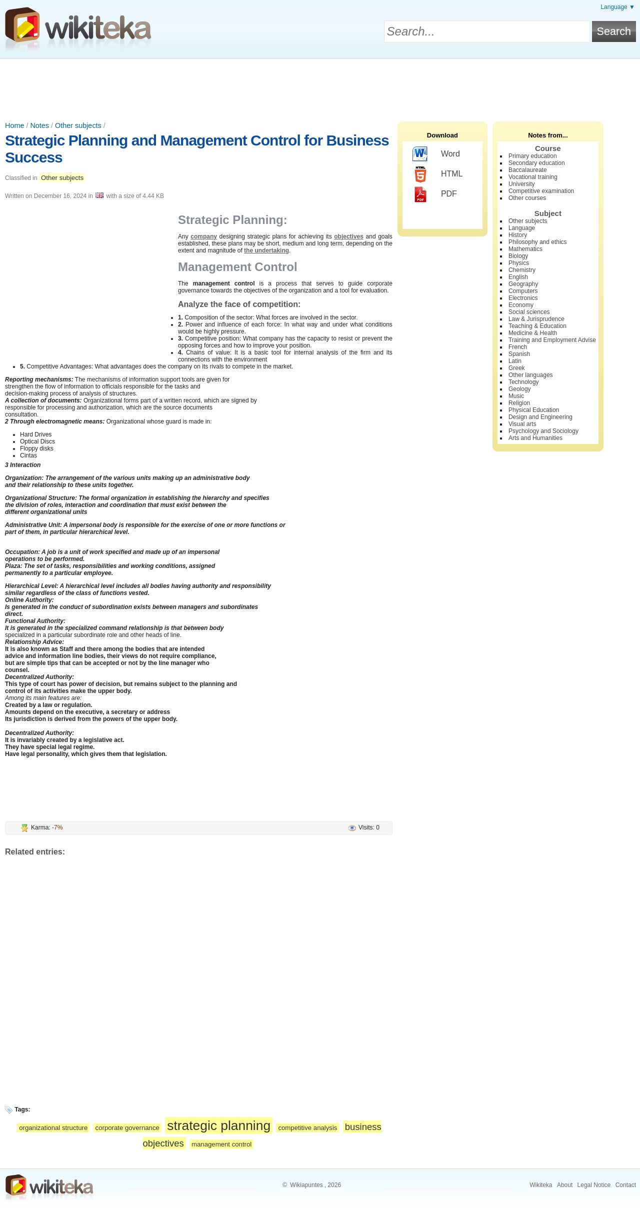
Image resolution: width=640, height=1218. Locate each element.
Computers (523, 291)
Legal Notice (594, 1185)
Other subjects (78, 126)
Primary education (532, 156)
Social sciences (529, 312)
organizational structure (53, 1128)
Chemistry (522, 270)
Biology (518, 256)
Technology (523, 382)
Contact (626, 1185)
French (517, 347)
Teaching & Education (537, 326)
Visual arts (522, 424)
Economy (521, 305)
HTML (437, 174)
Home (14, 126)
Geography (523, 284)
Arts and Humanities (535, 438)
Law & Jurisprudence (536, 319)
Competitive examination (541, 191)
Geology (519, 389)
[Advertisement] (320, 87)
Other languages (530, 375)
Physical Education (533, 410)
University (521, 184)
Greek (516, 368)
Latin (515, 361)
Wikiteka (541, 1185)
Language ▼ (617, 7)
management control (222, 1144)
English (518, 277)
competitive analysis (307, 1128)
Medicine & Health (532, 333)
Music (516, 396)
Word (436, 154)
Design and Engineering (540, 417)
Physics (518, 263)
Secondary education (536, 163)
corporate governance (128, 1128)
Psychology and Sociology (543, 431)
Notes (39, 126)
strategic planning (218, 1125)
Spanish (519, 354)
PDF (434, 194)
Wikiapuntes (306, 1185)
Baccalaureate (527, 170)
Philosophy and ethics (537, 242)
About (564, 1185)
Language (521, 228)
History (517, 235)
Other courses (527, 198)
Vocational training (533, 177)
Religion (519, 403)
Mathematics (525, 249)
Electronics (523, 298)
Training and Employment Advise (552, 340)
